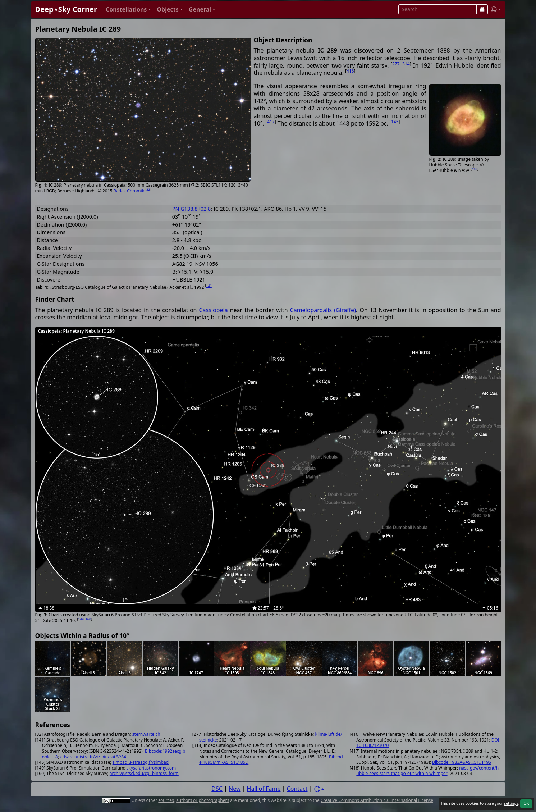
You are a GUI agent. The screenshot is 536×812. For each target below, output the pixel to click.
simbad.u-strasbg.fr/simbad (141, 762)
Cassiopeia (213, 310)
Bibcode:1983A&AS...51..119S (461, 762)
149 (81, 619)
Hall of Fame (264, 789)
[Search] (482, 9)
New (234, 789)
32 (148, 189)
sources (166, 800)
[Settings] (319, 789)
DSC (217, 789)
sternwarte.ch (146, 734)
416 (350, 71)
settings (511, 803)
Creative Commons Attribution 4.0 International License (377, 800)
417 (271, 122)
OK (526, 803)
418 (474, 169)
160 (88, 619)
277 (396, 64)
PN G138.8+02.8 (191, 208)
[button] (128, 9)
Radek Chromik (129, 191)
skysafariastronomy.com (151, 768)
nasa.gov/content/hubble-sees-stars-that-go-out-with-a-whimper (427, 771)
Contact (297, 789)
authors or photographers (202, 800)
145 (395, 122)
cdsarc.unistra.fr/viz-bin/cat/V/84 (93, 757)
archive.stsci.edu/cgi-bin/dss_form (144, 773)
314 (406, 64)
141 (208, 285)
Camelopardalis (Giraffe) (323, 310)
